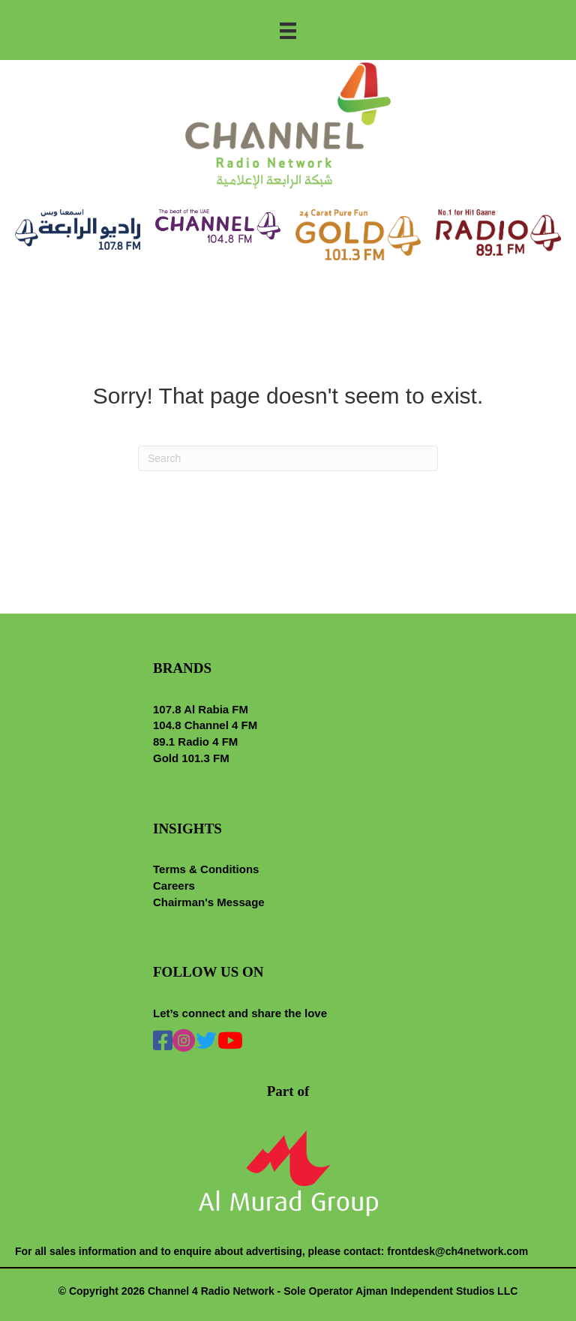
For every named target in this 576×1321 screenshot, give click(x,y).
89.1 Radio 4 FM (195, 741)
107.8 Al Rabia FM (200, 709)
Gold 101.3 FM (191, 758)
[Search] (288, 458)
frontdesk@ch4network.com (457, 1251)
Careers (174, 885)
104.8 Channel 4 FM (205, 725)
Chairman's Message (209, 902)
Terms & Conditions (206, 869)
